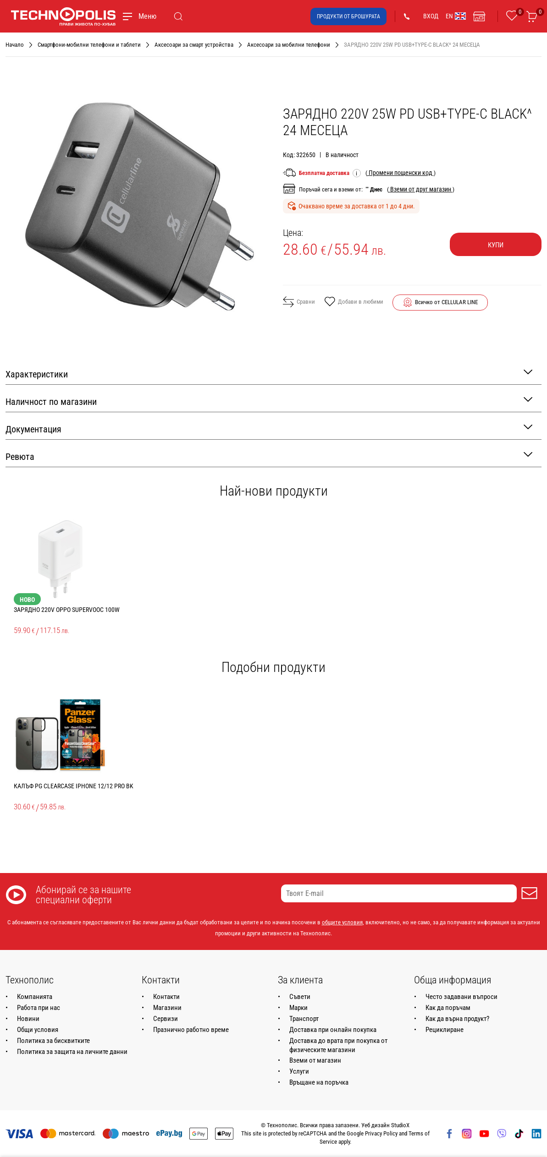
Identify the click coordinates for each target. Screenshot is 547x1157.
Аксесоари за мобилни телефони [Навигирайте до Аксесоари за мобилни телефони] (288, 44)
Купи (495, 245)
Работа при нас (38, 1008)
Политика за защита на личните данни (72, 1052)
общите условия (342, 922)
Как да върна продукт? (457, 1019)
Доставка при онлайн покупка (332, 1030)
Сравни (299, 301)
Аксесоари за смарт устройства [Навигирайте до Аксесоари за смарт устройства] (194, 44)
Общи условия (37, 1030)
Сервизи (165, 1019)
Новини (28, 1019)
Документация (269, 428)
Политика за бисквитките (53, 1041)
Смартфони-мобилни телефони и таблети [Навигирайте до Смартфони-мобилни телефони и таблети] (89, 44)
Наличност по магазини (269, 401)
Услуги (299, 1071)
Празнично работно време (191, 1030)
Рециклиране (444, 1030)
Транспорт (304, 1019)
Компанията (34, 997)
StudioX (400, 1125)
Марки (298, 1008)
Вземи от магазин (315, 1060)
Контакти (166, 997)
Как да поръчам (447, 1008)
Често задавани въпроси (461, 997)
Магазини (167, 1008)
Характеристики (269, 373)
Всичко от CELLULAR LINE (446, 302)
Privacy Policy (381, 1133)
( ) (400, 172)
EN (456, 16)
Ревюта (269, 456)
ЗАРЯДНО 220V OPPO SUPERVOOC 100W (67, 609)
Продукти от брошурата (348, 16)
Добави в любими (353, 302)
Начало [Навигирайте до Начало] (15, 44)
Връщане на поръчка (318, 1082)
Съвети (299, 997)
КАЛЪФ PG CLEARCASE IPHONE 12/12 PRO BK (73, 786)
